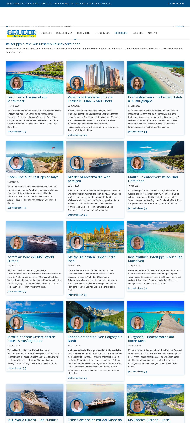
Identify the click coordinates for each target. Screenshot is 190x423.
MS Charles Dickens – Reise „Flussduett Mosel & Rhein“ (149, 394)
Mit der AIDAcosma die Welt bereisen (89, 152)
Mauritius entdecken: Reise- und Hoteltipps (153, 152)
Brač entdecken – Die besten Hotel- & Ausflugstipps (155, 72)
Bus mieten (84, 9)
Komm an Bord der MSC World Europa (30, 232)
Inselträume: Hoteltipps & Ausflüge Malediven (155, 232)
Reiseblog (121, 9)
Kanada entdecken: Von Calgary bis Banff (95, 311)
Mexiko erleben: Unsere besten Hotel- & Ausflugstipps (31, 311)
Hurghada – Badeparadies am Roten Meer (151, 311)
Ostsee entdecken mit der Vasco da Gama (95, 394)
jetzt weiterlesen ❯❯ (17, 105)
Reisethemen (64, 9)
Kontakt (153, 9)
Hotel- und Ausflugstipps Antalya (32, 150)
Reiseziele (45, 9)
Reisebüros (103, 9)
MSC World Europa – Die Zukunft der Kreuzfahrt (32, 394)
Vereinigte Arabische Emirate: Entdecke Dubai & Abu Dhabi (90, 72)
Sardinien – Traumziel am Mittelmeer (27, 72)
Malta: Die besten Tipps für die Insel (91, 232)
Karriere (137, 9)
